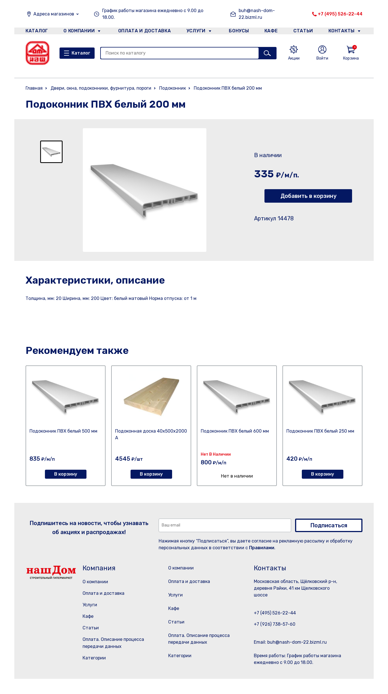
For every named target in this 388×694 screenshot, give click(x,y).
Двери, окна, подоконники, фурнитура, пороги (101, 88)
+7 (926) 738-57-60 (274, 624)
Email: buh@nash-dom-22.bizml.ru (290, 642)
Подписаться (328, 525)
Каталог (36, 32)
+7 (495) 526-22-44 (340, 14)
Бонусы (236, 32)
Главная (34, 88)
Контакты (344, 32)
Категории (94, 658)
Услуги (193, 32)
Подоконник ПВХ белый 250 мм (320, 431)
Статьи (305, 32)
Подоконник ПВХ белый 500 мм (63, 431)
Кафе (270, 32)
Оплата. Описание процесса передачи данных (200, 653)
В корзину (65, 474)
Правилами (261, 547)
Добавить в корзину (308, 196)
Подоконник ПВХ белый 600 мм (235, 431)
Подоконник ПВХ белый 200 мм (228, 88)
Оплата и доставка (142, 32)
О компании (79, 32)
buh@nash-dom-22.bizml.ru (257, 14)
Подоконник (172, 88)
